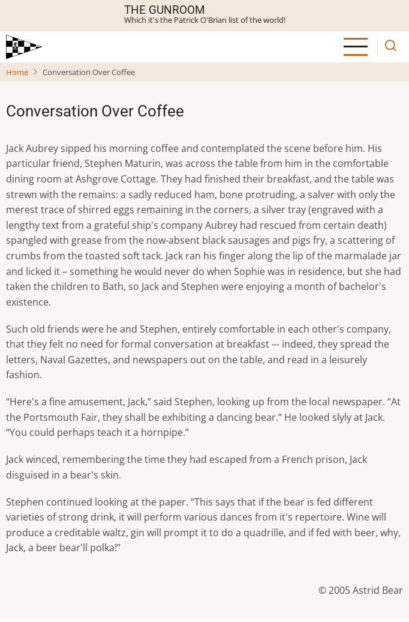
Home (17, 72)
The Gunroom (164, 10)
